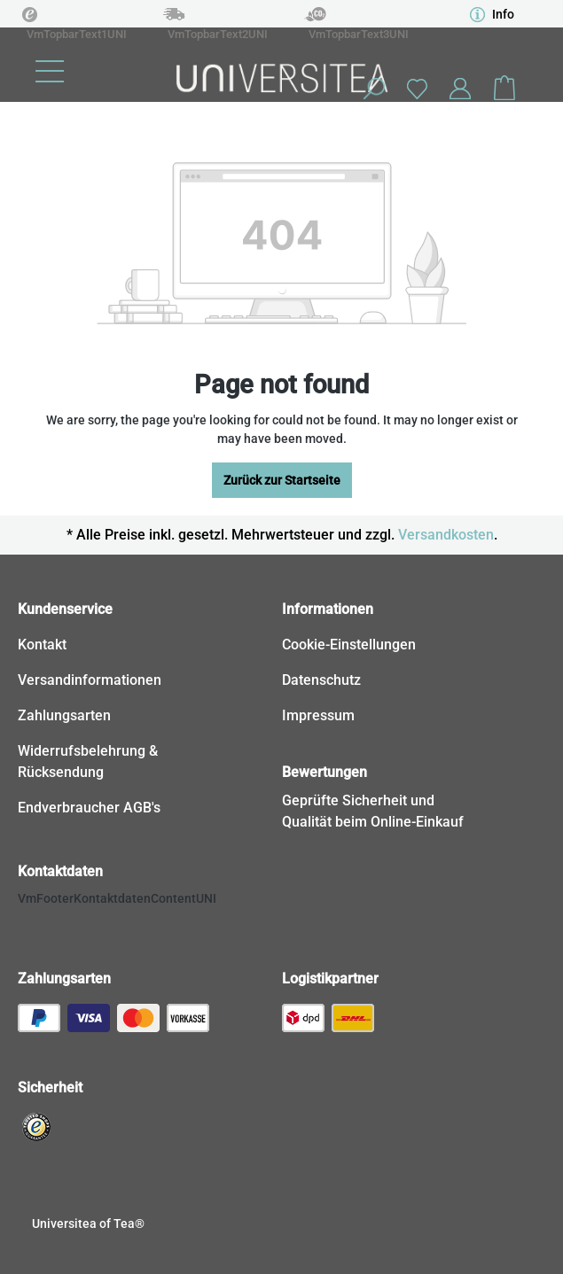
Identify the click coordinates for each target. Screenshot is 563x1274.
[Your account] (460, 88)
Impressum (318, 715)
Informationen (327, 609)
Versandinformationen (89, 680)
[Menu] (49, 71)
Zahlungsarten (64, 715)
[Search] (373, 88)
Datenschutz (321, 680)
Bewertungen (324, 772)
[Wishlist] (417, 88)
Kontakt (42, 644)
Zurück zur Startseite (281, 480)
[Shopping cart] (504, 88)
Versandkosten (446, 534)
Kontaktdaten (60, 871)
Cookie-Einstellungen (349, 644)
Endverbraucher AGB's (89, 807)
